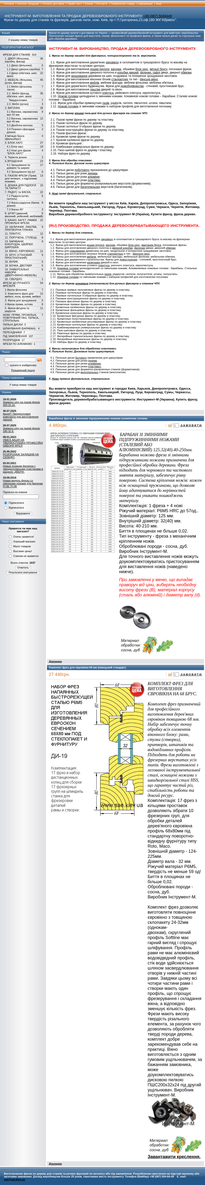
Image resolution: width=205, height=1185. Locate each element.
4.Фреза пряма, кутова (19, 304)
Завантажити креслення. (174, 1156)
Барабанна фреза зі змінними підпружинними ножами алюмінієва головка (98, 418)
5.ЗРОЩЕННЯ (14, 161)
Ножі (55, 193)
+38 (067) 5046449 (157, 16)
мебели (91, 256)
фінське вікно (149, 79)
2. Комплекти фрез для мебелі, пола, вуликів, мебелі (23, 295)
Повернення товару (123, 3)
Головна (9, 3)
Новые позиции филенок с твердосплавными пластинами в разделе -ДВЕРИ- (23, 469)
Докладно (55, 661)
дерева (92, 173)
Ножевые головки (68, 268)
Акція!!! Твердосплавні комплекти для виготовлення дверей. (20, 416)
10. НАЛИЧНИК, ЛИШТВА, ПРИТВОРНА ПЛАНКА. (21, 228)
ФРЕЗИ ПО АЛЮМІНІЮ (17, 343)
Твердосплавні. (18, 100)
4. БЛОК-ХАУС (14, 142)
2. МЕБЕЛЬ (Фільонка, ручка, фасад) (18, 81)
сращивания (77, 250)
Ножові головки (68, 96)
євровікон (112, 62)
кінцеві (79, 113)
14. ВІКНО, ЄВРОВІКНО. (20, 251)
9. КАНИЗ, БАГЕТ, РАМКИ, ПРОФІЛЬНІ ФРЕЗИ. (21, 221)
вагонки (116, 69)
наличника (93, 262)
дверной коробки (122, 247)
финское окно (141, 253)
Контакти (101, 3)
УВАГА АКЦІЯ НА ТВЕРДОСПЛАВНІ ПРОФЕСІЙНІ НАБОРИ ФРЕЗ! (23, 442)
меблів (94, 82)
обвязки (186, 72)
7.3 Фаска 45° (15, 209)
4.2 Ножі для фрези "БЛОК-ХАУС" (19, 152)
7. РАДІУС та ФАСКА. (18, 192)
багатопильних (90, 187)
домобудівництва (132, 86)
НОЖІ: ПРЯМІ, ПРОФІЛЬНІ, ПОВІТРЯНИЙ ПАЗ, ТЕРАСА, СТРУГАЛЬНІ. (21, 317)
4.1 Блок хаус (15, 146)
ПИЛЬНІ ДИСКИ (13, 324)
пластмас (94, 180)
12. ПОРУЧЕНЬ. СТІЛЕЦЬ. (21, 237)
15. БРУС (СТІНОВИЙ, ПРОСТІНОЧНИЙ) (18, 256)
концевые (81, 283)
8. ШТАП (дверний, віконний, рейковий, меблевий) (24, 215)
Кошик (89, 3)
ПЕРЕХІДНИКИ (12, 332)
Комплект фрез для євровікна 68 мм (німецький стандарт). (88, 667)
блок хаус (141, 69)
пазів (105, 103)
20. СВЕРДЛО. (14, 279)
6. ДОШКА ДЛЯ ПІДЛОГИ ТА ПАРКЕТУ (20, 187)
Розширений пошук (23, 370)
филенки (139, 247)
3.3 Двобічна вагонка (19, 125)
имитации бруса (151, 245)
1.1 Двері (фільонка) (19, 65)
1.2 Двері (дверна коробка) (23, 69)
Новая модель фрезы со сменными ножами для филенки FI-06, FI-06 (23, 483)
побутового (82, 170)
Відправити (23, 513)
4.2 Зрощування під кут (21, 171)
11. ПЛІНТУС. (13, 233)
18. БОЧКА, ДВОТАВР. (18, 265)
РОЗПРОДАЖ (11, 340)
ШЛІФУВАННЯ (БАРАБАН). (19, 328)
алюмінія (93, 176)
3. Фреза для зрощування (21, 300)
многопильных (89, 372)
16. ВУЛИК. (12, 261)
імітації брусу (158, 69)
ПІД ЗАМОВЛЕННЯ (15, 336)
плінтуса (108, 93)
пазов (107, 274)
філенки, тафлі (150, 72)
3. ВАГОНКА (12, 107)
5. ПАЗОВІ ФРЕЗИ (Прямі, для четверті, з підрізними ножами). (21, 178)
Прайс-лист (75, 3)
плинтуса (104, 265)
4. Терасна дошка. (16, 157)
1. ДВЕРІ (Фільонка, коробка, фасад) (17, 60)
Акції (159, 3)
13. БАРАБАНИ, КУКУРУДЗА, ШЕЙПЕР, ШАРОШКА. (19, 244)
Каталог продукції (28, 3)
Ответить (23, 567)
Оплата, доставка (53, 3)
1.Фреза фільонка (16, 289)
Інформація (145, 3)
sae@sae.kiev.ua (14, 1179)
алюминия (94, 363)
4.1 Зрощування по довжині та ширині (18, 166)
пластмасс (94, 366)
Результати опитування (23, 572)
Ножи (55, 378)
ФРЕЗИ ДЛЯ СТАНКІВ (16, 54)
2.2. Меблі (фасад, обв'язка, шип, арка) (19, 95)
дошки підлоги (99, 69)
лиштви (95, 89)
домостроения (128, 259)
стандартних (119, 79)
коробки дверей (128, 72)
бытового (81, 357)
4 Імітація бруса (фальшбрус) (14, 137)
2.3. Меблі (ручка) (18, 104)
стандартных (115, 253)
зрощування (79, 76)
